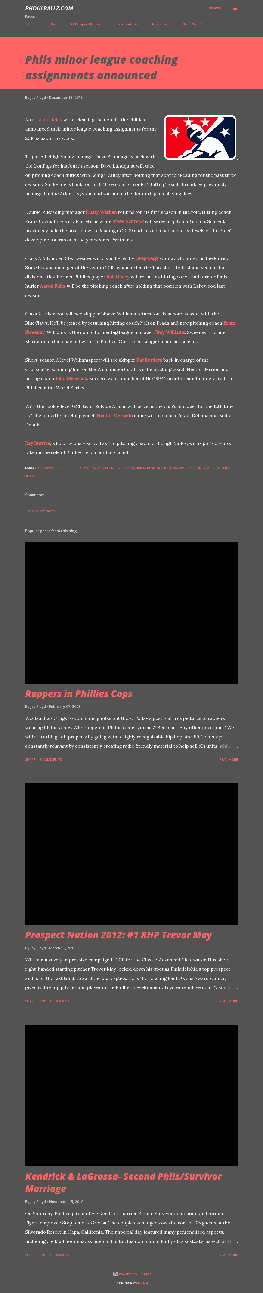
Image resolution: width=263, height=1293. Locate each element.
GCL (100, 467)
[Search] (215, 8)
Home (30, 24)
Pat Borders (149, 360)
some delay (49, 119)
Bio (50, 24)
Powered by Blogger (131, 1274)
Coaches (87, 467)
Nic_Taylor (142, 1282)
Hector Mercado (115, 415)
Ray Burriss (37, 443)
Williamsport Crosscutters (204, 467)
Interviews (157, 24)
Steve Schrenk (128, 221)
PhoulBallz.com (49, 8)
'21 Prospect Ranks (82, 24)
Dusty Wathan (101, 212)
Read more (228, 759)
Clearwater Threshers (58, 467)
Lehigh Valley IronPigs (125, 467)
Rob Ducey (118, 277)
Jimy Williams (170, 332)
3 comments (51, 759)
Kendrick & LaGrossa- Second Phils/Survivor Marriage (123, 1182)
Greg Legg (146, 258)
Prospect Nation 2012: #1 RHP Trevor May (118, 934)
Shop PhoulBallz (192, 24)
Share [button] (30, 476)
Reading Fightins (162, 467)
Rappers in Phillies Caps (79, 693)
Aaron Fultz (52, 286)
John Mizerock (71, 378)
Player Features (123, 24)
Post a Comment (40, 511)
